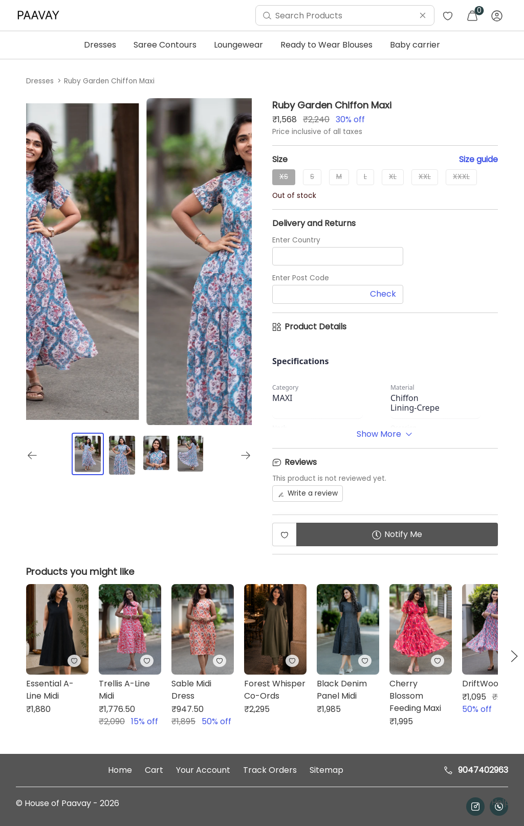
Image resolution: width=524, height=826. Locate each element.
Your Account (203, 770)
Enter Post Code (300, 278)
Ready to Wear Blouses (326, 45)
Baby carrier (415, 45)
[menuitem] (41, 15)
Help (499, 802)
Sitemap (326, 770)
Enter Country (296, 240)
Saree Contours (165, 45)
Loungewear (238, 45)
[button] (514, 656)
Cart (154, 770)
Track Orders (270, 770)
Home (120, 770)
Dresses (100, 45)
